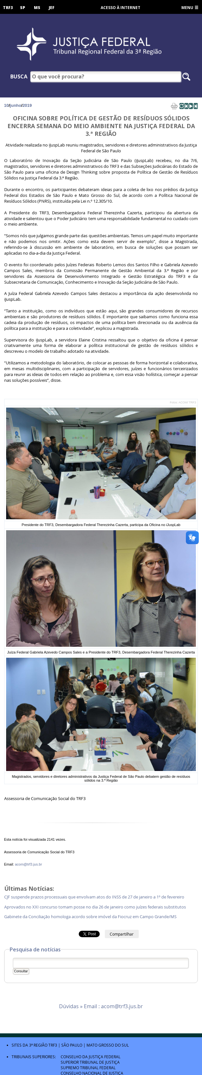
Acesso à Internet (120, 7)
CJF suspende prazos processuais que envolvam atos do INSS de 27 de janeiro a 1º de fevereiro (94, 897)
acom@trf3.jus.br (28, 864)
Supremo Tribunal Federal (88, 1068)
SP (22, 7)
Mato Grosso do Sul (107, 1045)
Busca (18, 76)
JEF (52, 7)
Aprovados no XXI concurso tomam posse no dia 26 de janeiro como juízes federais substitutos (95, 907)
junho (15, 105)
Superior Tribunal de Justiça (90, 1062)
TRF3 (8, 7)
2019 (27, 105)
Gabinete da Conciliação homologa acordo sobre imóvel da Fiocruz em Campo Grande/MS (90, 916)
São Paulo (71, 1045)
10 (6, 105)
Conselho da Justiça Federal (90, 1057)
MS (37, 7)
